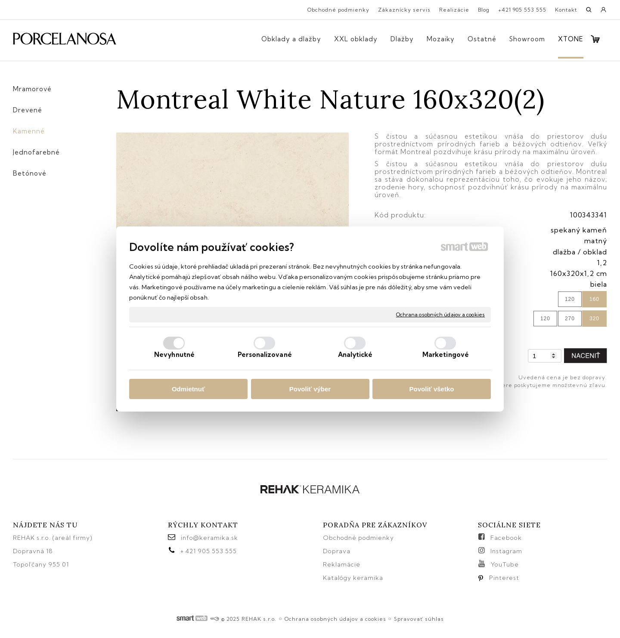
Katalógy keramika (353, 578)
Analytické (355, 354)
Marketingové (445, 354)
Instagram (506, 551)
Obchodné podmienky (358, 538)
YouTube (505, 564)
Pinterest (504, 578)
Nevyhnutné (174, 354)
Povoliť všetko (431, 389)
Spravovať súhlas (419, 619)
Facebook (506, 538)
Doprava (336, 551)
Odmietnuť (188, 389)
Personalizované (265, 354)
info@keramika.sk (209, 538)
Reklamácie (342, 564)
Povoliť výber (310, 389)
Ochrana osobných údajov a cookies (440, 314)
